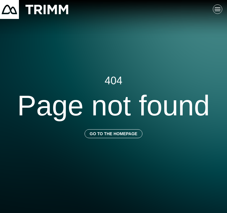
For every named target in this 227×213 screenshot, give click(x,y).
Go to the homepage (113, 133)
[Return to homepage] (34, 9)
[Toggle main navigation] (217, 9)
